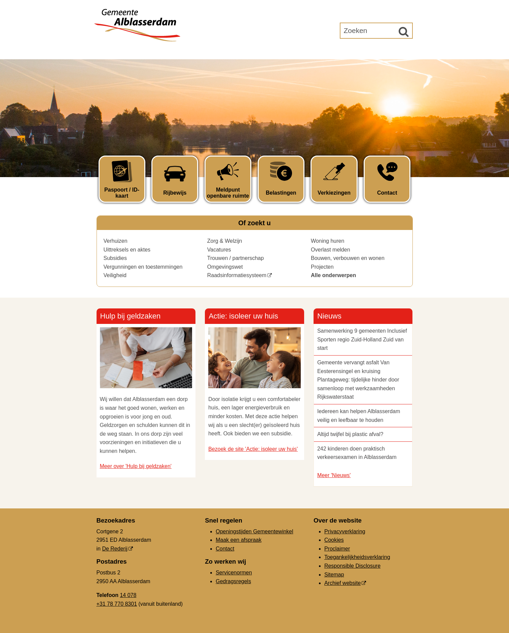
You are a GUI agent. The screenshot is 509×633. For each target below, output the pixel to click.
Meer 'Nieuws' (334, 475)
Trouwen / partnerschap (235, 258)
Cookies (334, 540)
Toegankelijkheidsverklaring (357, 557)
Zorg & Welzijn (224, 241)
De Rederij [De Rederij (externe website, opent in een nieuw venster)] (115, 549)
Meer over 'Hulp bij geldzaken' (136, 466)
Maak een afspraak (238, 540)
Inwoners (157, 51)
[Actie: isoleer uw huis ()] (254, 350)
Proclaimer (337, 549)
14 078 (128, 595)
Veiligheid (115, 275)
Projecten (322, 267)
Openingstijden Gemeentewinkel (254, 531)
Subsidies (115, 258)
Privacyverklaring (344, 531)
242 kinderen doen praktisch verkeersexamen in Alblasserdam (357, 453)
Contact (225, 549)
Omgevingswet (225, 267)
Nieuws (329, 316)
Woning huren (327, 241)
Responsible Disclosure (352, 566)
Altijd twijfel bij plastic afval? (350, 434)
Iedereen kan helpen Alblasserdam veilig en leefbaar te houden (358, 415)
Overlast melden (330, 250)
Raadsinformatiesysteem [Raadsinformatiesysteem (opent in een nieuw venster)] (236, 275)
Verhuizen (116, 241)
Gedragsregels (233, 581)
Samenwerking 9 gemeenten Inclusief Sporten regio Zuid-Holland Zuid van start (362, 339)
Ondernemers (205, 51)
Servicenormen (234, 572)
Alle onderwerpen (333, 275)
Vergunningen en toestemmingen (143, 267)
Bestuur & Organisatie (273, 51)
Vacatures (219, 250)
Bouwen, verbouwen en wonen (348, 258)
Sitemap (334, 574)
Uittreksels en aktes (127, 250)
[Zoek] (403, 31)
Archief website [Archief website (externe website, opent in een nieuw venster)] (342, 583)
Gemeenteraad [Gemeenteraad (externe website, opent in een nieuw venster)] (342, 51)
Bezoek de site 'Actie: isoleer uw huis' (253, 449)
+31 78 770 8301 (117, 604)
